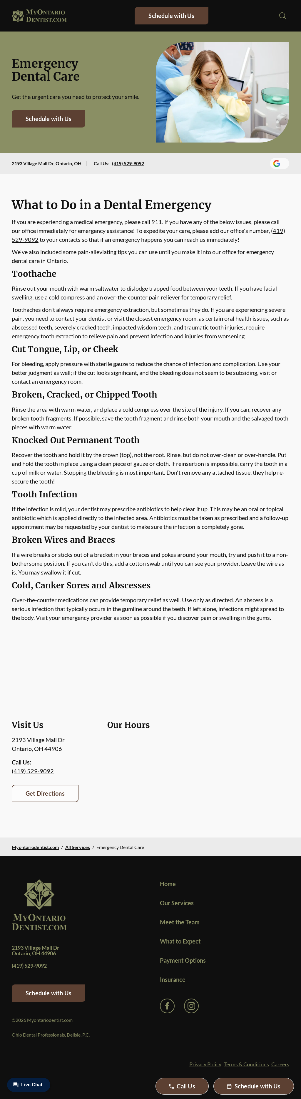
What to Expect (180, 941)
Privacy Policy (205, 1064)
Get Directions (45, 793)
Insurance (172, 979)
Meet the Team (180, 922)
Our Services (177, 902)
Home (168, 883)
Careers (280, 1064)
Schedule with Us (171, 15)
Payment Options (183, 960)
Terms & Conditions (246, 1064)
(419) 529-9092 (128, 163)
